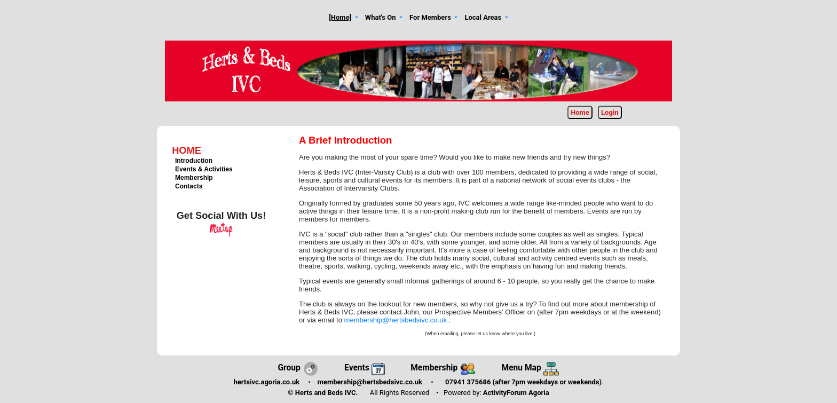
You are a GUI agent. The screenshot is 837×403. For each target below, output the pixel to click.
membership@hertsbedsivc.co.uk (396, 320)
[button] (344, 18)
